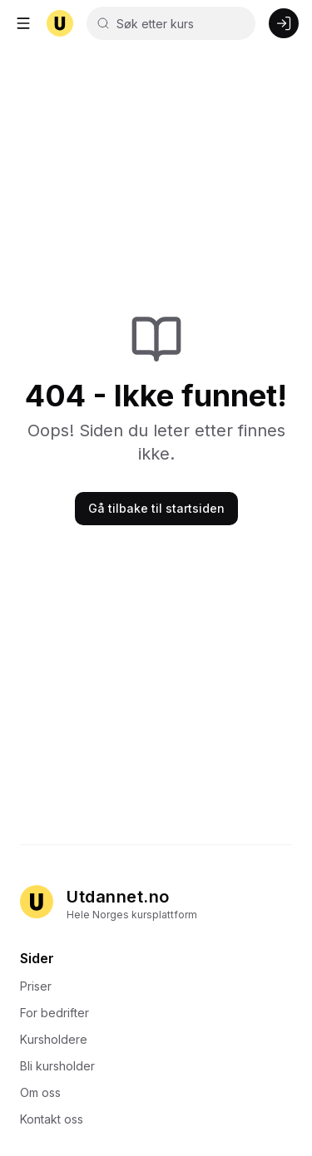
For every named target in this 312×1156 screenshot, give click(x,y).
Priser (41, 986)
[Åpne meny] (23, 23)
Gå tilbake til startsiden (156, 508)
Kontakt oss (56, 1119)
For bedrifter (59, 1013)
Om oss (45, 1092)
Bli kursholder (62, 1066)
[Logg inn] (284, 23)
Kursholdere (58, 1039)
